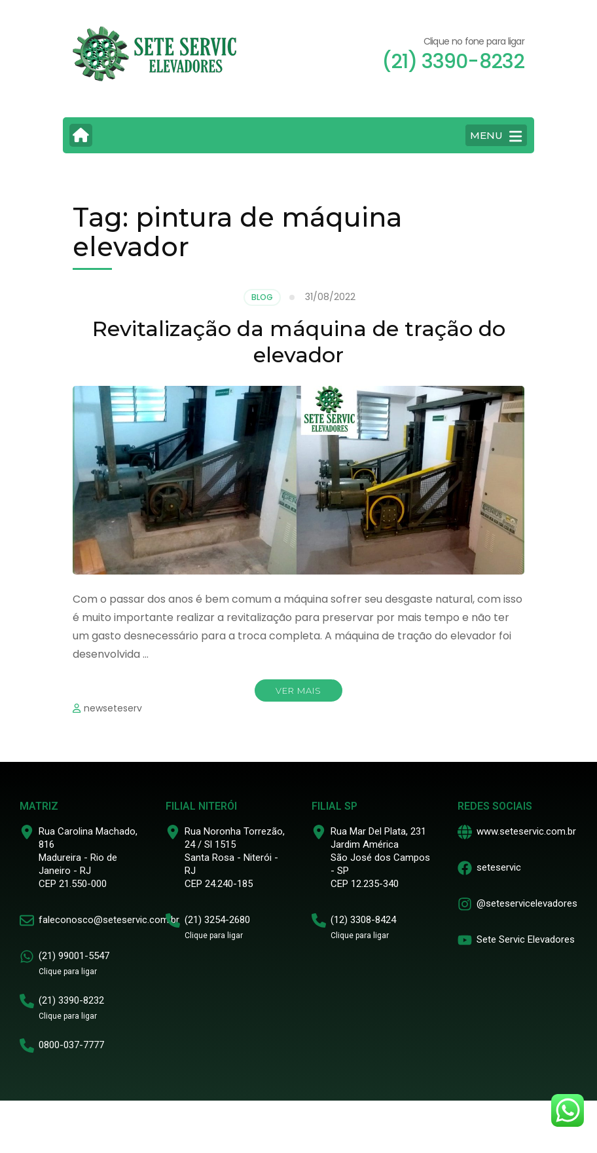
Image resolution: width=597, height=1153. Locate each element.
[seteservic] (465, 868)
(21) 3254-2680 (217, 920)
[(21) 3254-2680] (173, 920)
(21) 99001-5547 (74, 956)
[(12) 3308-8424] (319, 920)
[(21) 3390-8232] (27, 1001)
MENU (496, 136)
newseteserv (113, 708)
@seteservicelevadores (527, 903)
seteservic (499, 867)
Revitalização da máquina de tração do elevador (298, 342)
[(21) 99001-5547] (27, 956)
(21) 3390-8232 (71, 1000)
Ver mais (298, 690)
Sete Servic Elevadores (526, 939)
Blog (262, 297)
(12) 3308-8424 (363, 920)
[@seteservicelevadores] (465, 904)
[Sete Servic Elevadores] (465, 940)
